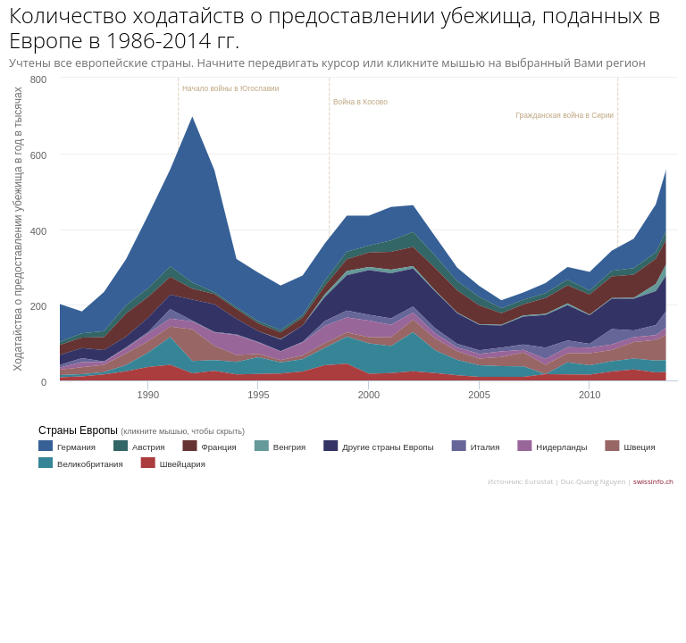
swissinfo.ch (653, 481)
